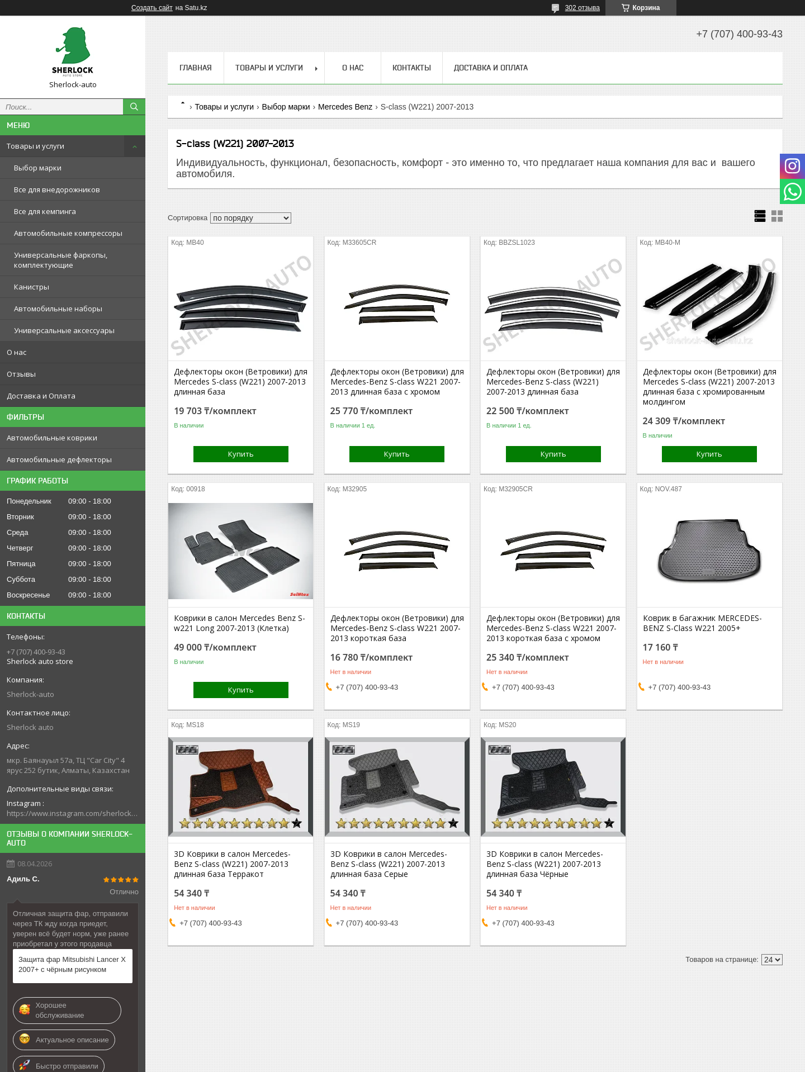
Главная (195, 67)
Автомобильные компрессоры (68, 233)
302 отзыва (582, 8)
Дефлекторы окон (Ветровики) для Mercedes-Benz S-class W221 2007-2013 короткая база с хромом (553, 628)
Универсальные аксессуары (64, 330)
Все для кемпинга (45, 211)
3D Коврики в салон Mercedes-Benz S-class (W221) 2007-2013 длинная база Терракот (232, 864)
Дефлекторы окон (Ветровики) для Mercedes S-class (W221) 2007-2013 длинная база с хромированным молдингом (709, 387)
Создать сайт (152, 8)
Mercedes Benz (345, 106)
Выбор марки (37, 168)
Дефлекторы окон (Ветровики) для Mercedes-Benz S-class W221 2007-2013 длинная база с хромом (397, 382)
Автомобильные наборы (58, 308)
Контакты (411, 67)
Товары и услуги (35, 146)
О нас (16, 352)
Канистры (31, 287)
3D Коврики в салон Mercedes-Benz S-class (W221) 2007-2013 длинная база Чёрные (544, 864)
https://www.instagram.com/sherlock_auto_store (73, 813)
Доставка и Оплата (41, 396)
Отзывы (21, 374)
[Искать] (134, 106)
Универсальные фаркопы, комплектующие (60, 260)
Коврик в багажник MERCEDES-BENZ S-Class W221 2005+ (702, 623)
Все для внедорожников (57, 189)
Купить (241, 454)
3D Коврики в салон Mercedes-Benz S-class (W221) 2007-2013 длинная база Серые (388, 864)
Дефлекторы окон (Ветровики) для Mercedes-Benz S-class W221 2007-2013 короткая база (397, 628)
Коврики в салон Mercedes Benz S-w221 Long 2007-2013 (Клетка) (239, 623)
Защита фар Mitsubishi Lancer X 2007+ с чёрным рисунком (72, 964)
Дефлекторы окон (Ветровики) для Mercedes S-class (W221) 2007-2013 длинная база (240, 382)
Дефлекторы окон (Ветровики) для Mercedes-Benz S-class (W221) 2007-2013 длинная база (553, 382)
